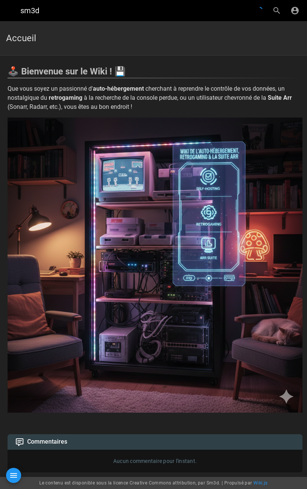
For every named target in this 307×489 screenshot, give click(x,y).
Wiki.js (260, 483)
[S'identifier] (295, 11)
